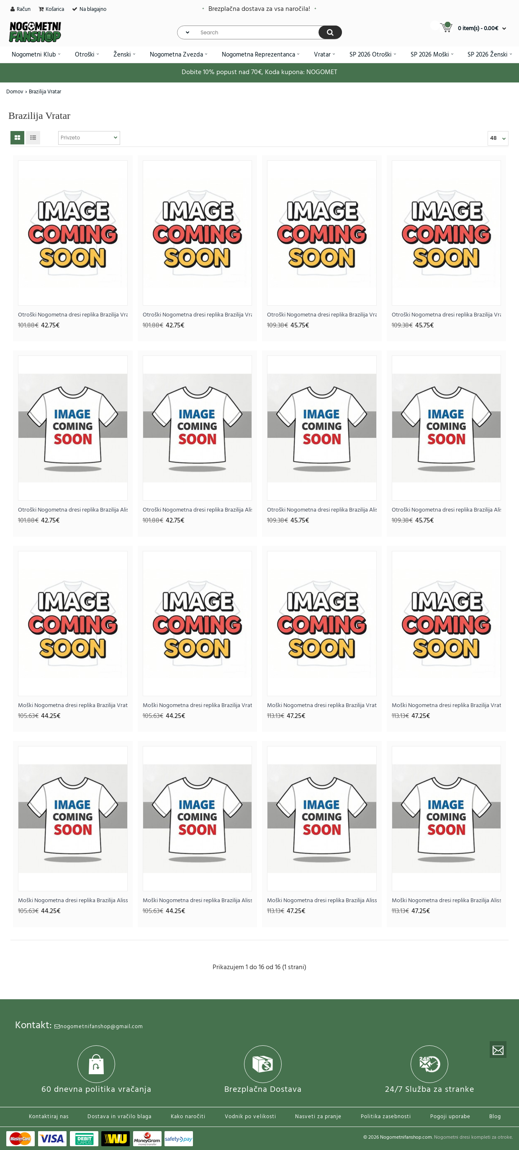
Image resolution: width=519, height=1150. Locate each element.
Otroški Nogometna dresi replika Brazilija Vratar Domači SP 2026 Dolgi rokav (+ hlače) (322, 315)
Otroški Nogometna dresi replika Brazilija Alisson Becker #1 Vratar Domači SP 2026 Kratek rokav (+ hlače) (73, 510)
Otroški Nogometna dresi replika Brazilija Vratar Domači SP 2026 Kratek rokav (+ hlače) (73, 315)
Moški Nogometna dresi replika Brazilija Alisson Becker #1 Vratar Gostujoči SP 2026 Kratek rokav (197, 900)
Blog (495, 1117)
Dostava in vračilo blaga (119, 1117)
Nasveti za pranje (318, 1117)
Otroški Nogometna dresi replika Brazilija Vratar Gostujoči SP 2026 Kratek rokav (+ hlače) (197, 315)
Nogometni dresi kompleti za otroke (473, 1137)
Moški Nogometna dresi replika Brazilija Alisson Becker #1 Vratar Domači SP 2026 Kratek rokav (73, 900)
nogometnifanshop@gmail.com (98, 1027)
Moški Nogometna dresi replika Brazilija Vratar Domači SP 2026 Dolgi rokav (322, 705)
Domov (14, 92)
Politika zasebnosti (386, 1117)
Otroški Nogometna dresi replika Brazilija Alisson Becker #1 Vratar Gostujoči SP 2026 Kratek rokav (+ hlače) (197, 510)
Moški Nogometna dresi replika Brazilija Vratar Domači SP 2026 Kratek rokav (73, 705)
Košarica (55, 9)
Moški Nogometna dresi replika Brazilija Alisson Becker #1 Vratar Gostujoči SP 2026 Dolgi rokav (446, 900)
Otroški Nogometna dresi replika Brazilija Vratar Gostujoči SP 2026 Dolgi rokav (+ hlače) (446, 315)
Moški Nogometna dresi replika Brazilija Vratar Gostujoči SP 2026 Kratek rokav (197, 705)
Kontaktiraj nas (49, 1117)
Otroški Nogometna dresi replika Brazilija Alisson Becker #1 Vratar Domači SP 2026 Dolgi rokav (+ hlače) (322, 510)
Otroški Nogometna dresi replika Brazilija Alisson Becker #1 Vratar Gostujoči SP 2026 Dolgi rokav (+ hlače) (446, 510)
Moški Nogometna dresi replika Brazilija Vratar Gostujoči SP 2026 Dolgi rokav (446, 705)
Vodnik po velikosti (250, 1117)
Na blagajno (93, 9)
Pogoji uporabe (450, 1117)
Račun (24, 9)
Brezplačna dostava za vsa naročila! (259, 9)
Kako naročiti (188, 1117)
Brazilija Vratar (45, 92)
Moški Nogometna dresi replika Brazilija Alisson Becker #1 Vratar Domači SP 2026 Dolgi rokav (322, 900)
